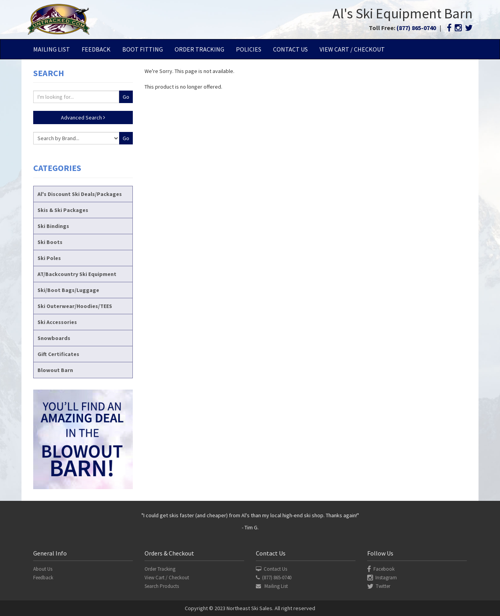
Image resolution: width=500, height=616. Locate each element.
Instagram (382, 577)
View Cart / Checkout (352, 49)
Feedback (96, 49)
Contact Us (290, 49)
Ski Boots (50, 242)
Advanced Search (83, 117)
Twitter (378, 586)
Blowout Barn (55, 370)
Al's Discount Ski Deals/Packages (80, 194)
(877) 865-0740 (416, 28)
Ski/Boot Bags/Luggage (68, 290)
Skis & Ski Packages (63, 210)
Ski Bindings (53, 226)
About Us (42, 569)
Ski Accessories (57, 322)
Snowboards (54, 338)
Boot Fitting (142, 49)
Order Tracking (199, 49)
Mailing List (51, 49)
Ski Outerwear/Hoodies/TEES (75, 306)
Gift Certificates (58, 354)
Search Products (162, 586)
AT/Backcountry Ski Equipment (77, 274)
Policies (248, 49)
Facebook (381, 569)
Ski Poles (49, 258)
